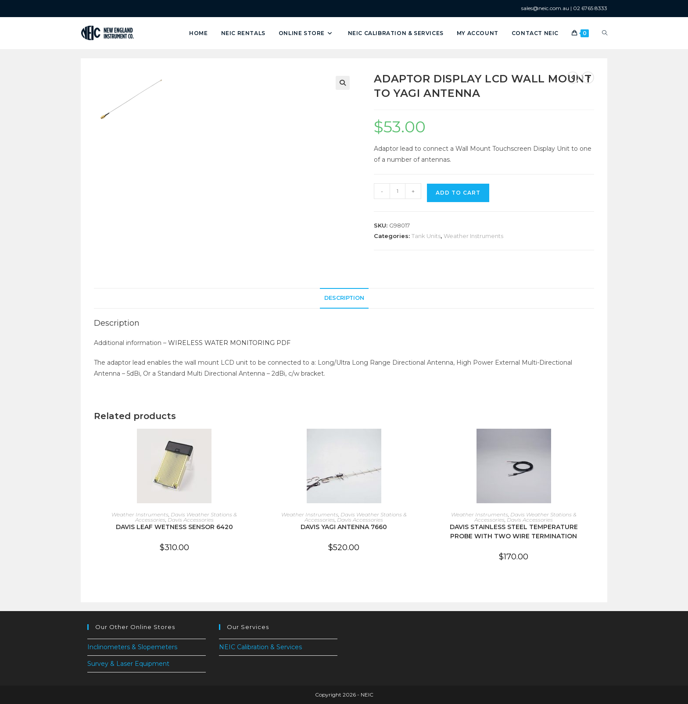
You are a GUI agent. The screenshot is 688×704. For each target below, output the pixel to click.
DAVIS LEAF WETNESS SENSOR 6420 (174, 527)
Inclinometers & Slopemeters (132, 647)
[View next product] (588, 77)
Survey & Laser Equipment (128, 664)
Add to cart (458, 192)
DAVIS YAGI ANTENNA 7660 (344, 527)
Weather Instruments (473, 235)
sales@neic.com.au (545, 8)
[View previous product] (572, 77)
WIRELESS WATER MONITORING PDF (229, 343)
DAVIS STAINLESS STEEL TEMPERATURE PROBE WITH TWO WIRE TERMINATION (514, 531)
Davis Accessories (191, 519)
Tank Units (426, 235)
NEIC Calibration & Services (260, 647)
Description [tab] (344, 298)
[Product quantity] (397, 191)
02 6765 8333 (590, 8)
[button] (343, 83)
